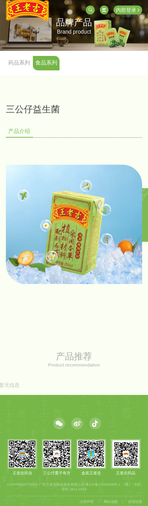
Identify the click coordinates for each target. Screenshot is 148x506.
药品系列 (19, 62)
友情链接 (135, 501)
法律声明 (86, 501)
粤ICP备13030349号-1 (102, 484)
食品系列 (46, 62)
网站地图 (111, 501)
